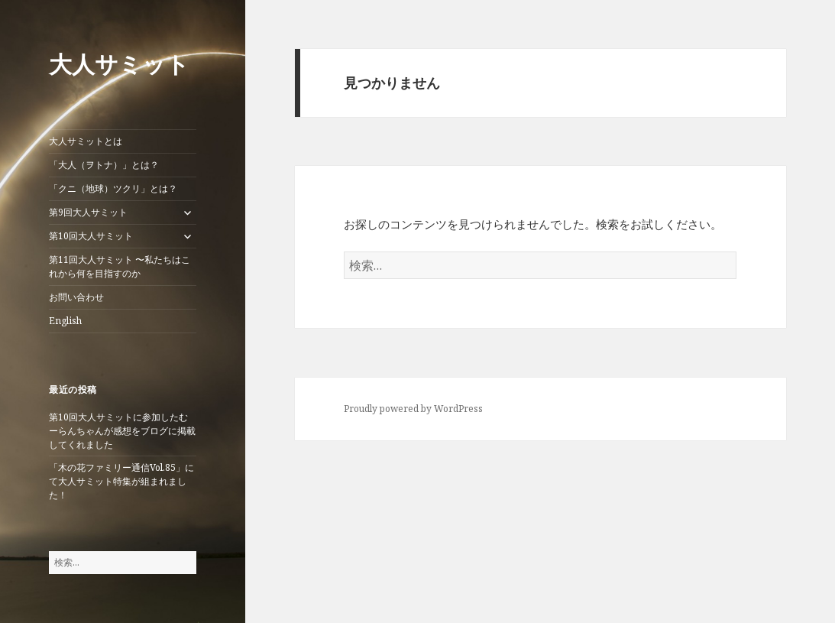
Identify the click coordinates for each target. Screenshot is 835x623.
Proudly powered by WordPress (413, 408)
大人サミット (119, 63)
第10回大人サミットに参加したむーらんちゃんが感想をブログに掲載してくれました (122, 430)
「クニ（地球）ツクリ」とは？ (113, 188)
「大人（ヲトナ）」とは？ (104, 164)
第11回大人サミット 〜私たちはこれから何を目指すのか (119, 266)
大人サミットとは (85, 141)
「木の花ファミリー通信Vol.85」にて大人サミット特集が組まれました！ (121, 481)
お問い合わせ (76, 296)
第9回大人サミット (88, 212)
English (65, 320)
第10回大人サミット (91, 235)
